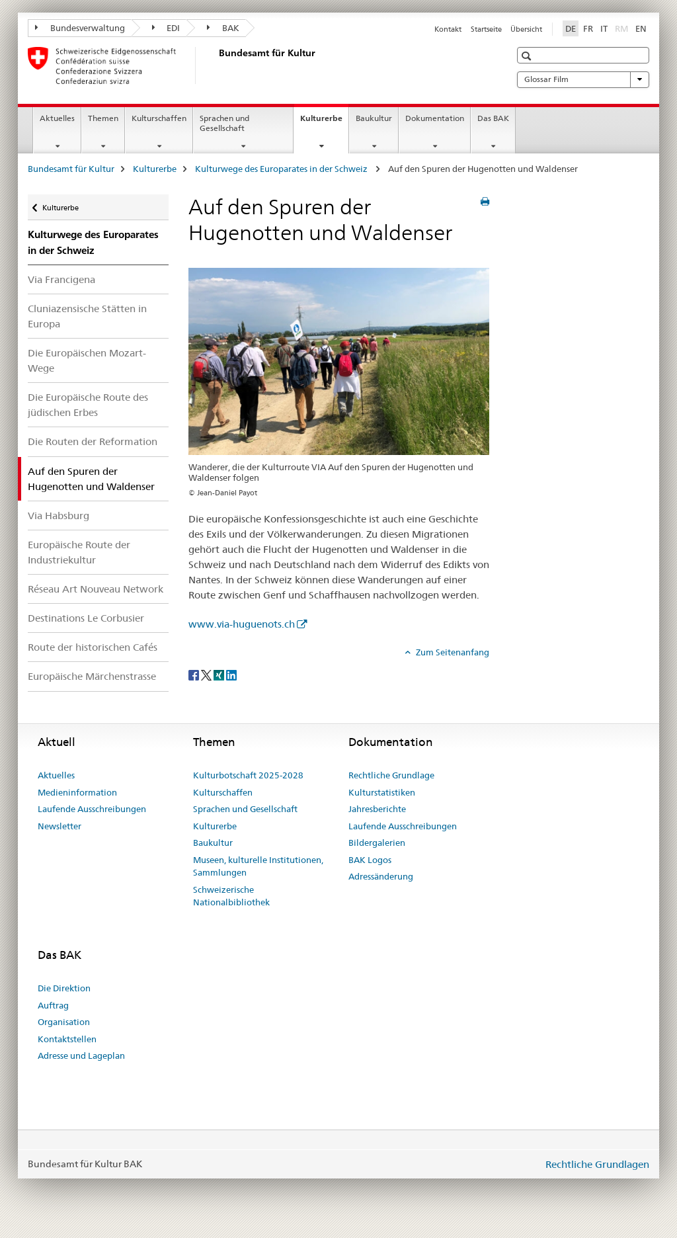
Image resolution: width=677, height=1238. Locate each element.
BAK (223, 28)
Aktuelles (57, 118)
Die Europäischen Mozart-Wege (87, 360)
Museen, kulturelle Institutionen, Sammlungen (258, 866)
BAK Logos (369, 859)
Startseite (486, 29)
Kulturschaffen (159, 118)
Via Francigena (61, 279)
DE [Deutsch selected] (570, 28)
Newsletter (59, 826)
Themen (103, 118)
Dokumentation (434, 118)
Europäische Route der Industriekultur (79, 552)
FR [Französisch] (588, 28)
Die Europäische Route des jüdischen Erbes (88, 405)
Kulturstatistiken (381, 792)
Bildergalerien (376, 842)
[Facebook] (194, 674)
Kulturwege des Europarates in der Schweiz (282, 168)
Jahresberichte (377, 809)
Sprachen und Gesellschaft (224, 123)
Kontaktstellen (67, 1039)
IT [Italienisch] (604, 28)
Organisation (64, 1021)
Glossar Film (583, 79)
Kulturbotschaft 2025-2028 (248, 775)
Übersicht (526, 29)
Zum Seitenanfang (451, 652)
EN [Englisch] (641, 28)
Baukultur (374, 118)
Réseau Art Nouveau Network (95, 589)
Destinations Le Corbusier (86, 618)
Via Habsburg (58, 515)
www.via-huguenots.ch (241, 624)
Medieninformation (77, 792)
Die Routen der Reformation (92, 441)
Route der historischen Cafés (92, 647)
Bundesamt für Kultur (71, 168)
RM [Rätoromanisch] (623, 28)
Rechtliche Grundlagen (597, 1164)
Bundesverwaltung (80, 28)
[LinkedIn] (231, 674)
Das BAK (493, 118)
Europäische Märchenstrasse (92, 676)
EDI (166, 28)
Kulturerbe (324, 122)
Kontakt (447, 29)
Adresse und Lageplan (81, 1055)
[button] (528, 56)
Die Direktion (64, 988)
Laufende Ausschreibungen (92, 809)
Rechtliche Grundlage (391, 775)
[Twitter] (207, 674)
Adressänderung (380, 876)
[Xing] (220, 674)
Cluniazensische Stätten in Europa (87, 316)
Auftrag (53, 1005)
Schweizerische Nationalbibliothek (231, 896)
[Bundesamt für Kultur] (216, 65)
